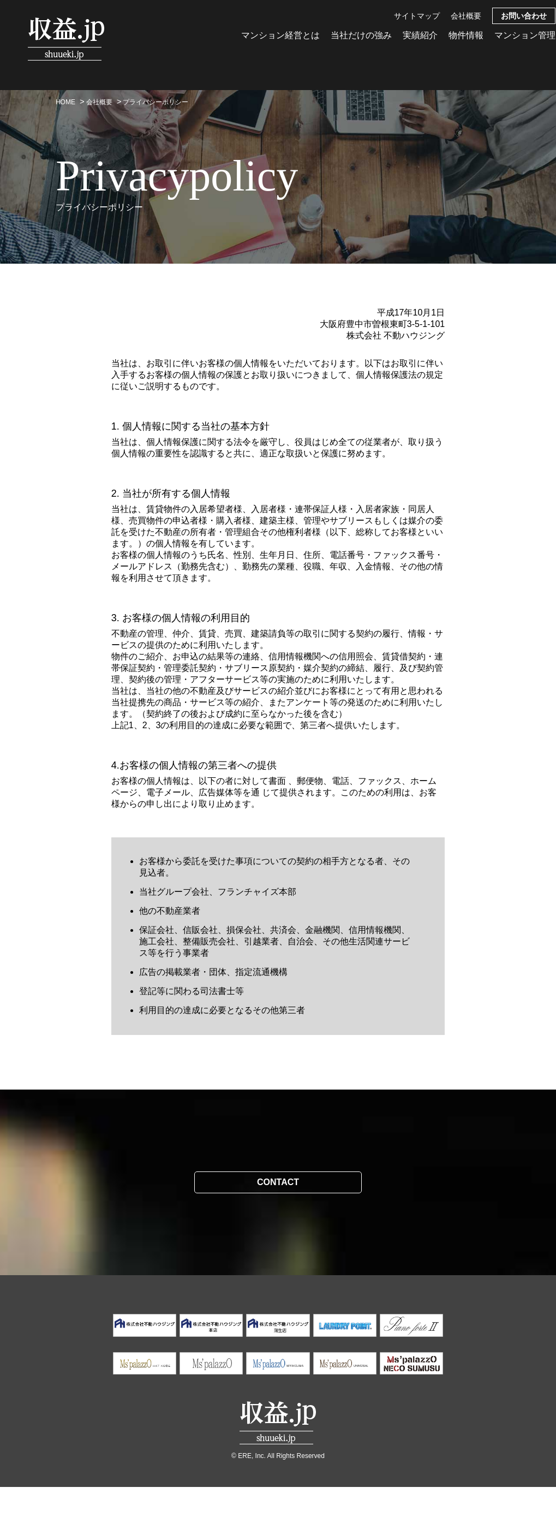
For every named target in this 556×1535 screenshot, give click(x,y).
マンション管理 (524, 35)
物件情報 (466, 35)
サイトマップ (417, 15)
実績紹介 (420, 35)
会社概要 (466, 15)
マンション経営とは (280, 35)
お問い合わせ (524, 15)
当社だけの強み (361, 35)
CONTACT (278, 1182)
